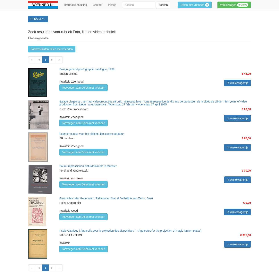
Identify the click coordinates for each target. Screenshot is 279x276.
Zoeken (163, 4)
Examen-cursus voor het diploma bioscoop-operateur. (91, 133)
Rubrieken (38, 19)
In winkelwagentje (237, 83)
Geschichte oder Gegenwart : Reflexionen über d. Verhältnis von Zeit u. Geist (106, 198)
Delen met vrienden (195, 5)
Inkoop (112, 4)
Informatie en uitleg (75, 4)
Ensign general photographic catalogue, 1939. (87, 69)
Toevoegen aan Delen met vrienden (83, 87)
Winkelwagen (234, 5)
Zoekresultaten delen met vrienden (52, 49)
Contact (97, 4)
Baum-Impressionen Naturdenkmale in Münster (88, 166)
